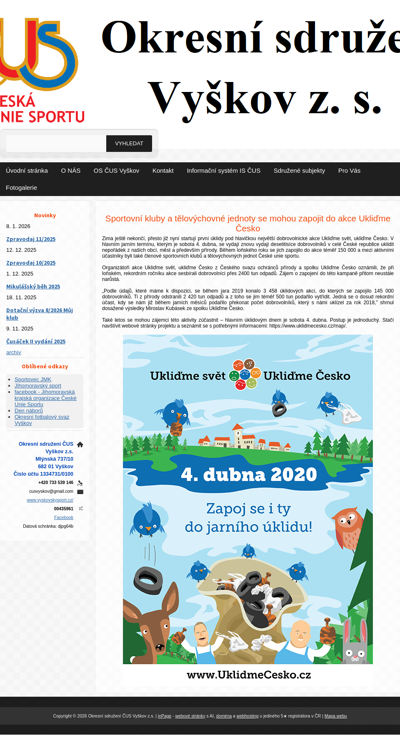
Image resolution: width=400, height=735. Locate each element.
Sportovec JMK (33, 379)
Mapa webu (336, 716)
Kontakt (163, 170)
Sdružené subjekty (299, 170)
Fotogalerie (21, 187)
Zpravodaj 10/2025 (30, 262)
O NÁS (71, 170)
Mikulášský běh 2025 (33, 286)
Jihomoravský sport (38, 385)
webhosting (248, 716)
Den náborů (29, 410)
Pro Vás (349, 170)
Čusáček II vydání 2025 (35, 341)
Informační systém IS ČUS (223, 170)
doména (224, 716)
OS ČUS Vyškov (116, 170)
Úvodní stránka (27, 170)
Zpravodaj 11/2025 (30, 239)
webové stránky (190, 716)
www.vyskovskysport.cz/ (50, 500)
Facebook (63, 517)
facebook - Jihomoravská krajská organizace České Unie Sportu (46, 398)
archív (13, 352)
